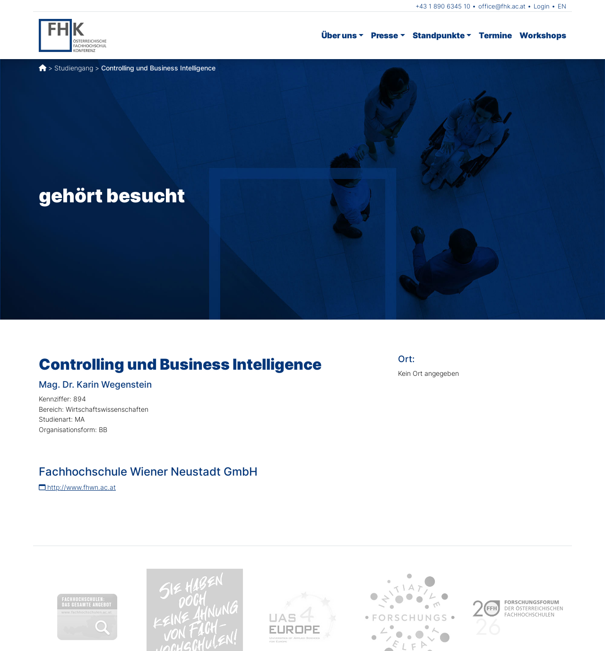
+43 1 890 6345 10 (442, 6)
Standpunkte (439, 35)
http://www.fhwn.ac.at (77, 487)
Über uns (339, 35)
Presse (384, 35)
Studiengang (73, 68)
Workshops (542, 35)
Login (542, 6)
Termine (495, 35)
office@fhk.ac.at (502, 6)
